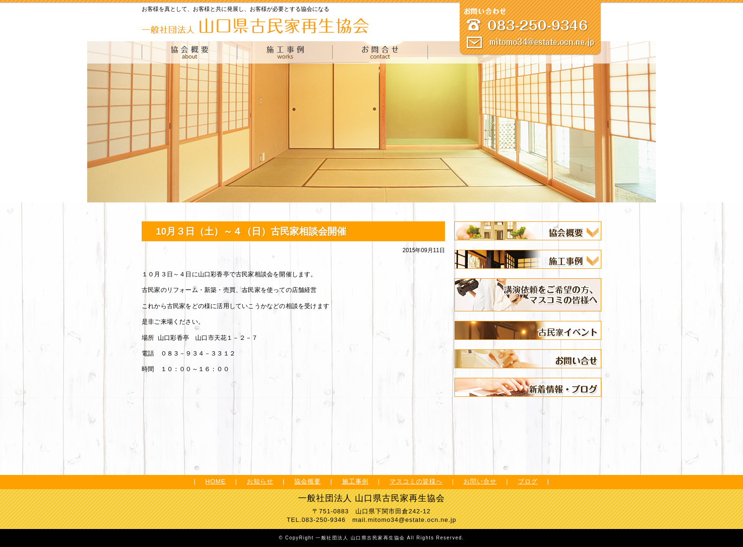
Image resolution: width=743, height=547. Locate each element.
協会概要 (307, 481)
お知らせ (260, 481)
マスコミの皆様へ (416, 481)
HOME (215, 481)
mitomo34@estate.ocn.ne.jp (412, 519)
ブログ (528, 481)
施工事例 (355, 481)
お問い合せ (480, 481)
